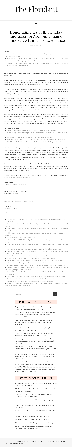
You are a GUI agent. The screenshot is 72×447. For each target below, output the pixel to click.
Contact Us (65, 441)
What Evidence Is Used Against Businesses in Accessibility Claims (28, 263)
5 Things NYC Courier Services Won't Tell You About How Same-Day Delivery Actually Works (36, 265)
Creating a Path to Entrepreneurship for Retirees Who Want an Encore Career (32, 279)
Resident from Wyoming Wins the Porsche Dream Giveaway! (34, 419)
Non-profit (15, 193)
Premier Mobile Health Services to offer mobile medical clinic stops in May (31, 258)
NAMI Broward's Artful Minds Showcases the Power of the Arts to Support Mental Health (36, 142)
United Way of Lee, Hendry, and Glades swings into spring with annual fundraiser (33, 256)
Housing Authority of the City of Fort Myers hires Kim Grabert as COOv (30, 281)
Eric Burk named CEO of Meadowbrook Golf (21, 237)
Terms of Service (40, 441)
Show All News (8, 202)
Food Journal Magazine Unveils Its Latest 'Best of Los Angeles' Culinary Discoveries (34, 249)
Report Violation (28, 202)
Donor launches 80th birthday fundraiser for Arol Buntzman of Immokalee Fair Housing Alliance (36, 36)
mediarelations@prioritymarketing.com (16, 184)
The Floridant (36, 9)
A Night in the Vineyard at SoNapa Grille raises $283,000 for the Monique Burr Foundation (36, 139)
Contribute (58, 441)
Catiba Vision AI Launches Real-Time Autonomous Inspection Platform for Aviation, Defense (36, 276)
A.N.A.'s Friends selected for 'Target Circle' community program (35, 423)
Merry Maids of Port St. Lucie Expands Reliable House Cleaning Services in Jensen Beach (35, 260)
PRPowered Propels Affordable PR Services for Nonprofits (34, 416)
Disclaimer (18, 202)
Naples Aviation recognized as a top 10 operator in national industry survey (31, 130)
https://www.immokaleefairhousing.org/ (17, 177)
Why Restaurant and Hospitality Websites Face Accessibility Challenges (30, 137)
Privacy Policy (50, 441)
